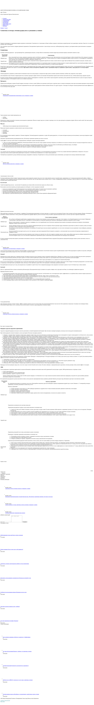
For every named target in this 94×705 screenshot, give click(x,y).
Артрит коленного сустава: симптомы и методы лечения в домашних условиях (21, 504)
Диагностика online (7, 19)
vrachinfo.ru (2, 701)
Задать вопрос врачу (7, 23)
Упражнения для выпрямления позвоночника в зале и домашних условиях (18, 95)
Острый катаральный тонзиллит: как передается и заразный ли (15, 666)
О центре (5, 18)
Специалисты (5, 21)
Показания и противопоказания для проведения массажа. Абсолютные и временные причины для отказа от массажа (29, 496)
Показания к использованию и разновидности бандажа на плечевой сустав (15, 579)
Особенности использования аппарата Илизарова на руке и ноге (13, 593)
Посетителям (5, 22)
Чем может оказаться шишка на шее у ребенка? (10, 607)
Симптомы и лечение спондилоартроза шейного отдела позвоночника (14, 564)
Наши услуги (5, 24)
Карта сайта (2, 702)
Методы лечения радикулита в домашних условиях (13, 163)
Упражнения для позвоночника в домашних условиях (14, 248)
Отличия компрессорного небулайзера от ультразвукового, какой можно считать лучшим (21, 695)
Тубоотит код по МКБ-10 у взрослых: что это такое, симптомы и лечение (18, 681)
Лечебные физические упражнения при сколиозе (15, 512)
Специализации (6, 20)
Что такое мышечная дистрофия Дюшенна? (9, 622)
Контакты (5, 25)
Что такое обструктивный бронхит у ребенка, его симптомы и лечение (17, 652)
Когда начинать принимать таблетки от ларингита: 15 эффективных (16, 638)
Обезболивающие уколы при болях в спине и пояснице (11, 536)
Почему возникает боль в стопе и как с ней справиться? (11, 550)
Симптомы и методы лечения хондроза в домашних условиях (15, 313)
